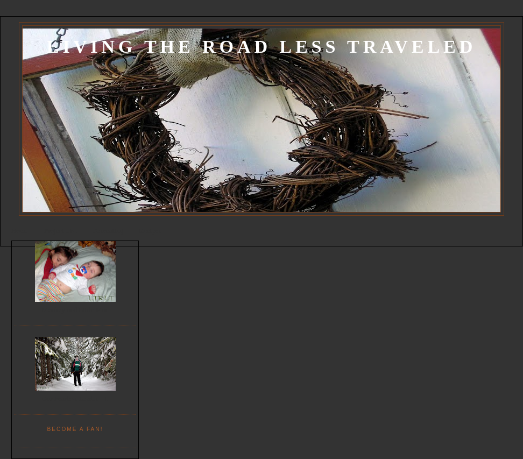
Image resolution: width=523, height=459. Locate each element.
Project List (60, 231)
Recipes (150, 231)
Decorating (107, 231)
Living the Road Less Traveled (261, 47)
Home (20, 231)
